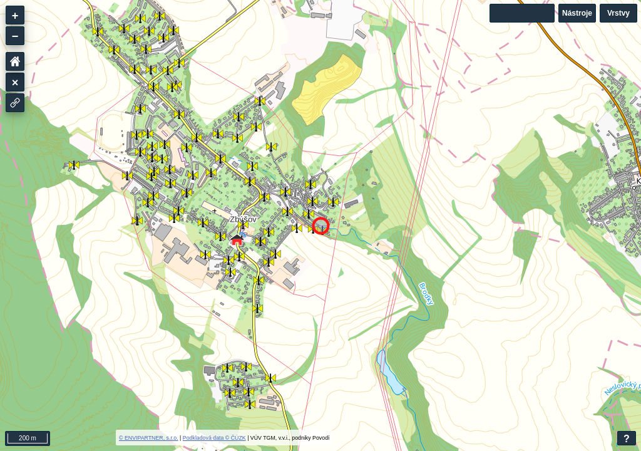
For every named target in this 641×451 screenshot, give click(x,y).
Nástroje (577, 13)
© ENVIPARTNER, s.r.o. (148, 438)
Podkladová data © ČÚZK (214, 438)
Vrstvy (618, 13)
